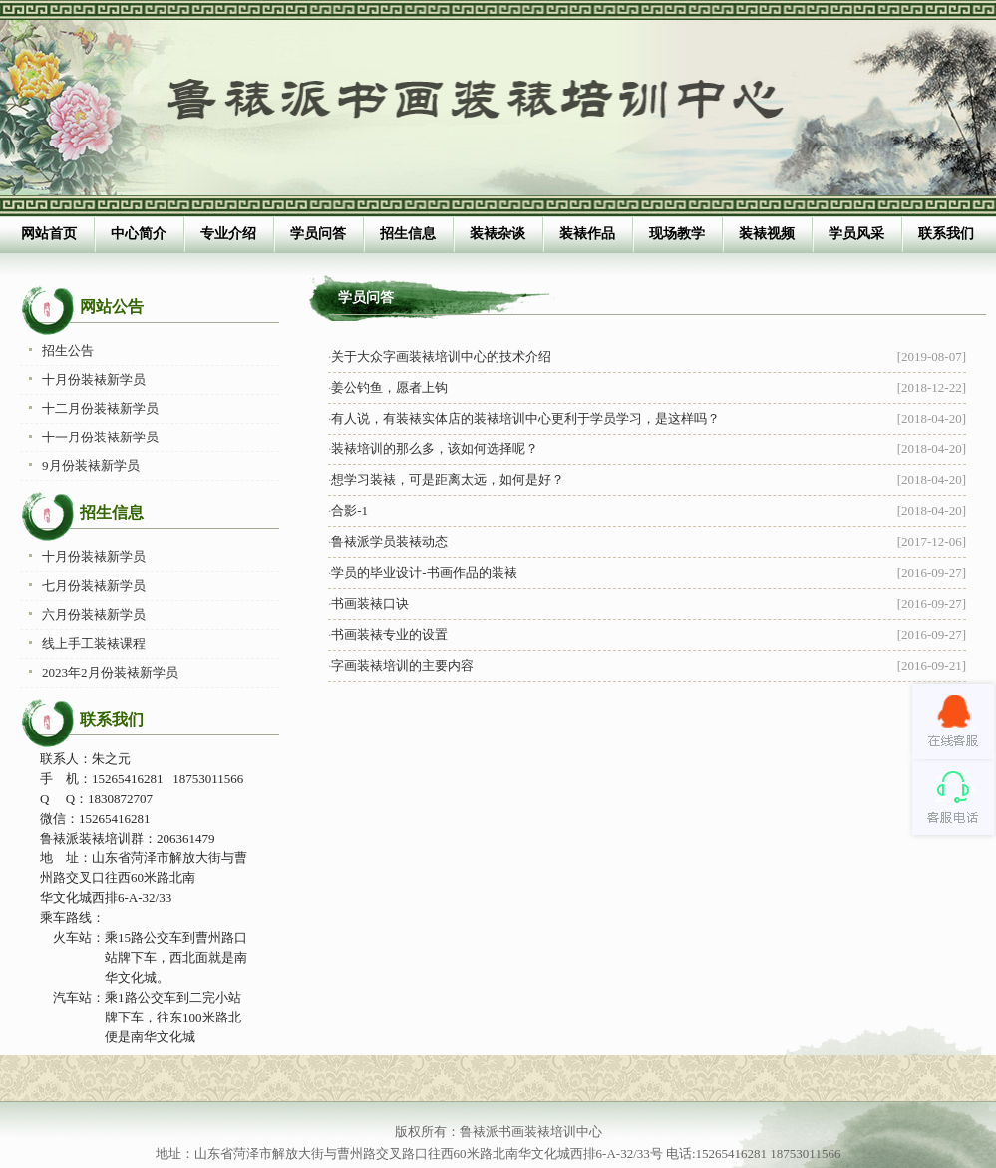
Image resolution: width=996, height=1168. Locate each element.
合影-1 (349, 510)
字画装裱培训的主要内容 (402, 665)
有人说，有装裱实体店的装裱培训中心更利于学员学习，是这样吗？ (525, 418)
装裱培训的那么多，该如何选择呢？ (434, 448)
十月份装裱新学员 (94, 379)
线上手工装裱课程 (94, 643)
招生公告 (68, 350)
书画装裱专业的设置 (389, 634)
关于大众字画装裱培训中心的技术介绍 (441, 356)
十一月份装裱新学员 (100, 437)
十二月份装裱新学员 (100, 408)
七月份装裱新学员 (94, 585)
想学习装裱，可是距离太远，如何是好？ (447, 479)
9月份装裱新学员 (91, 465)
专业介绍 (228, 233)
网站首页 (49, 233)
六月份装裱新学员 (94, 614)
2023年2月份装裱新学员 (110, 672)
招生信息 (408, 233)
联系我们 (946, 233)
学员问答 (318, 233)
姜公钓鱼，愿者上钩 (389, 387)
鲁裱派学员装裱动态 (389, 541)
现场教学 (677, 233)
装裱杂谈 (497, 233)
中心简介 (138, 233)
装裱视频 (767, 233)
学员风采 (856, 233)
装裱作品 (587, 233)
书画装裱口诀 (370, 603)
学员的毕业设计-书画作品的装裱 (423, 572)
